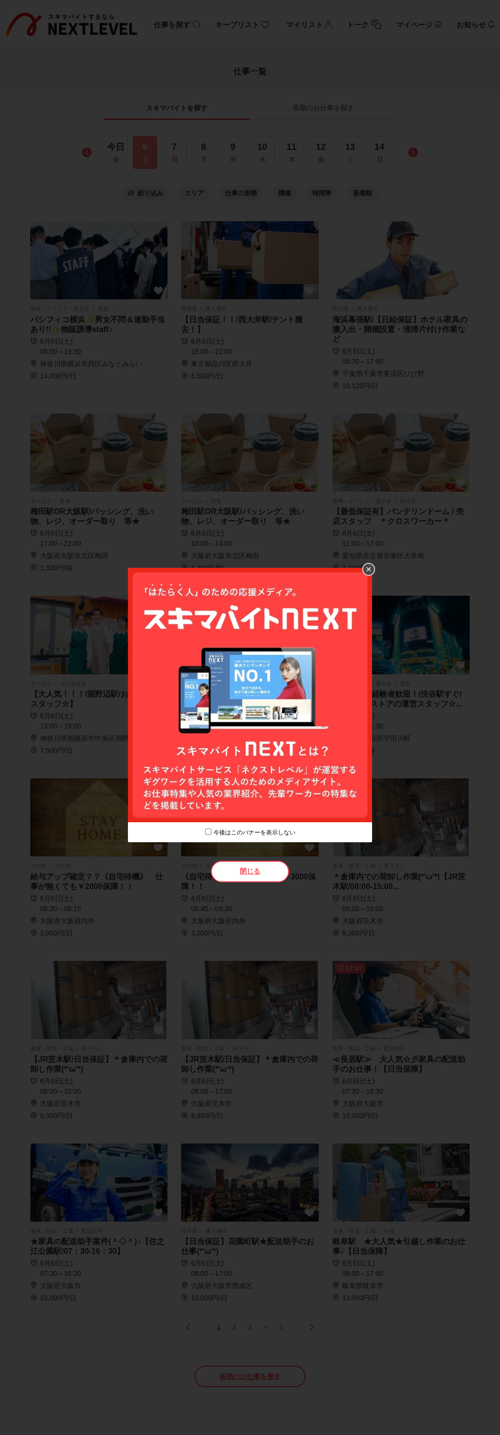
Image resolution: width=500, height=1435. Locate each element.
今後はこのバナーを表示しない (254, 832)
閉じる (250, 871)
